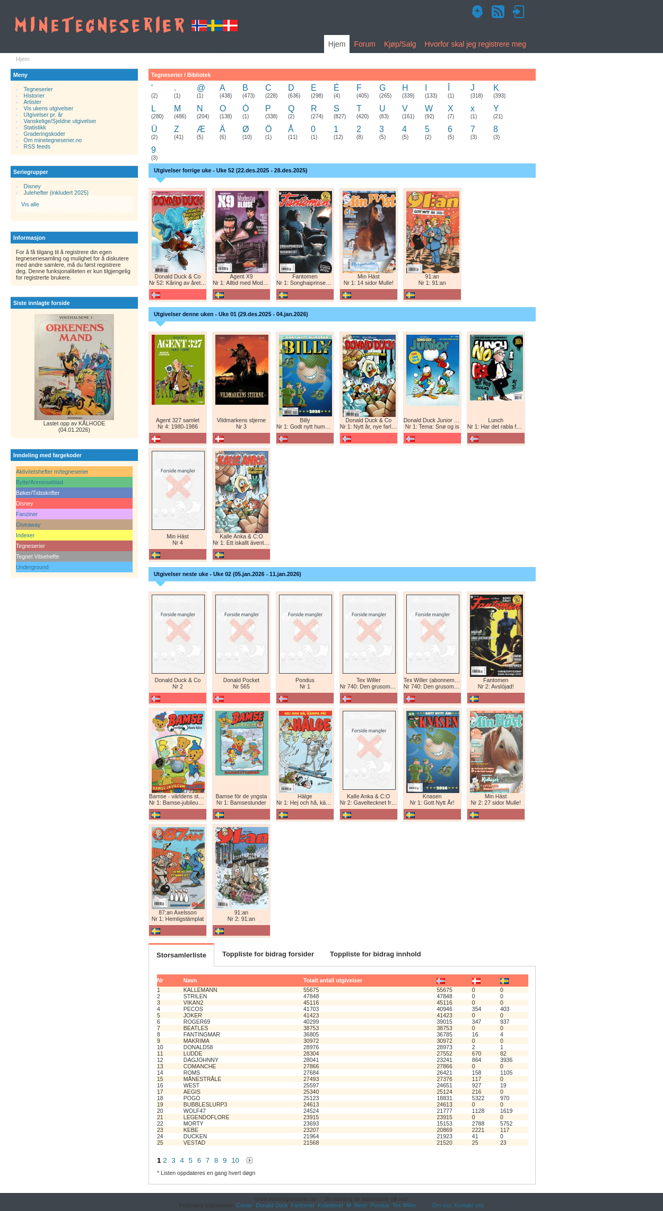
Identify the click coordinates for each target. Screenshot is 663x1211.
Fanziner (27, 514)
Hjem (337, 44)
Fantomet (303, 1205)
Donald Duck (271, 1205)
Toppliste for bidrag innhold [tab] (375, 954)
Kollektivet (330, 1205)
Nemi (361, 1205)
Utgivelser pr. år (43, 114)
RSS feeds (37, 146)
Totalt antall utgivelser (332, 980)
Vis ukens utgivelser (49, 108)
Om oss (441, 1205)
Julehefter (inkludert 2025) (56, 192)
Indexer (25, 535)
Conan (244, 1205)
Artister (32, 102)
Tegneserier (38, 89)
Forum (364, 44)
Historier (34, 95)
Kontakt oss (469, 1205)
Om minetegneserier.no (53, 140)
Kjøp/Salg (400, 44)
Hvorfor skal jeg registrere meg (475, 44)
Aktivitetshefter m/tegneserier (52, 471)
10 (235, 1160)
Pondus (379, 1205)
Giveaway (28, 524)
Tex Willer (404, 1205)
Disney (32, 186)
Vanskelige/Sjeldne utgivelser (60, 121)
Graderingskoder (45, 133)
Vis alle (30, 204)
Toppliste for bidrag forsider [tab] (268, 954)
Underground (32, 567)
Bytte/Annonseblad (39, 482)
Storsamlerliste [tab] (181, 955)
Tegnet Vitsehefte (37, 556)
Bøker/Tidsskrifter (37, 493)
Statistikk (35, 127)
